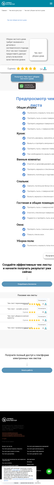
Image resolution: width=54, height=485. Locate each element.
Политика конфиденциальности (10, 432)
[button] (27, 78)
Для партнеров (31, 459)
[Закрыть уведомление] (35, 467)
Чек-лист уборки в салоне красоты (18, 317)
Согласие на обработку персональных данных (13, 435)
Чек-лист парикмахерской (18, 303)
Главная (4, 10)
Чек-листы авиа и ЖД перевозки (35, 451)
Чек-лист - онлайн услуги (17, 309)
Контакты (29, 461)
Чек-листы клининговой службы (10, 465)
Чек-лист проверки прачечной (19, 328)
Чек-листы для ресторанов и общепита (12, 448)
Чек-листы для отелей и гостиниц (10, 451)
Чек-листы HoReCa (7, 463)
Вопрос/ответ (30, 464)
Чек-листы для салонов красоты (35, 448)
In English (4, 438)
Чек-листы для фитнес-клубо (34, 453)
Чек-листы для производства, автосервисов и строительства (14, 460)
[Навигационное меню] (51, 3)
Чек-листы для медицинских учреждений (37, 446)
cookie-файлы (16, 469)
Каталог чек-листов (7, 446)
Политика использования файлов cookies (12, 434)
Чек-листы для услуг (15, 10)
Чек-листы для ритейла (8, 453)
